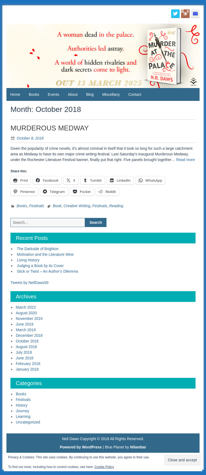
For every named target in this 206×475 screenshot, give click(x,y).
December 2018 (29, 335)
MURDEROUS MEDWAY (49, 128)
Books (34, 94)
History (22, 405)
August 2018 (26, 347)
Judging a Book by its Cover (40, 266)
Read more (185, 160)
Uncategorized (28, 422)
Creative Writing (77, 206)
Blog (90, 94)
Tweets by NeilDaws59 (29, 282)
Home (15, 94)
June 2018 (24, 358)
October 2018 (27, 341)
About (73, 94)
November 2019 (29, 318)
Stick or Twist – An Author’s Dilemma (47, 271)
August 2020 (26, 313)
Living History (28, 260)
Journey (22, 411)
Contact (134, 94)
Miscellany (111, 94)
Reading (116, 206)
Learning (23, 416)
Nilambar (138, 447)
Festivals (36, 206)
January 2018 (27, 369)
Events (53, 94)
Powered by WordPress (81, 447)
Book (57, 206)
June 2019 (24, 324)
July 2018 (24, 352)
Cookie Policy (104, 467)
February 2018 (28, 363)
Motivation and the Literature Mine (45, 254)
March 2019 (26, 330)
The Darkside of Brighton (37, 249)
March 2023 (26, 307)
